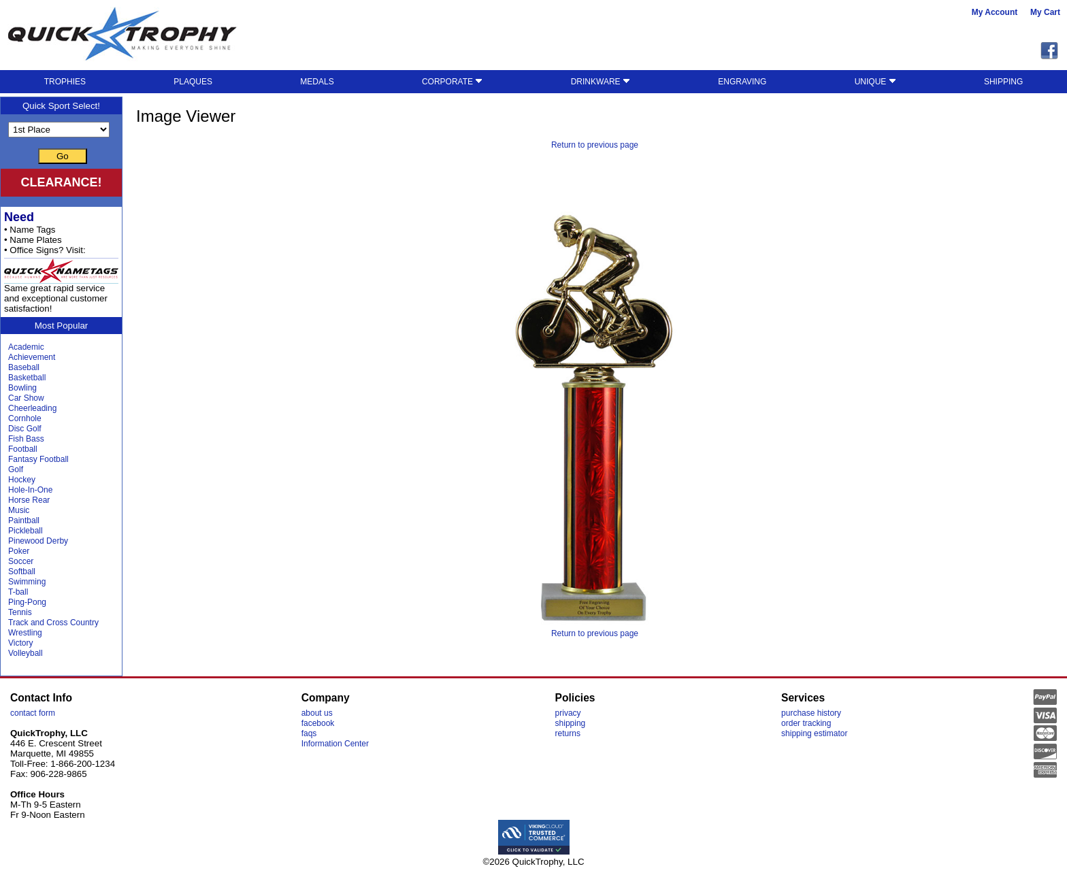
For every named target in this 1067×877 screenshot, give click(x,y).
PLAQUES (193, 81)
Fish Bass (26, 439)
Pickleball (25, 530)
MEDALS (316, 81)
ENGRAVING (742, 81)
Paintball (23, 520)
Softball (21, 571)
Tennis (20, 612)
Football (22, 449)
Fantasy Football (38, 459)
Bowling (22, 388)
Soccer (20, 561)
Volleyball (25, 653)
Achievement (31, 357)
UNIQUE (875, 81)
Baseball (23, 367)
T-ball (18, 592)
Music (18, 510)
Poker (18, 551)
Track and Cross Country (53, 622)
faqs (309, 733)
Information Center (335, 743)
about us (317, 713)
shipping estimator (814, 733)
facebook (318, 723)
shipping (570, 723)
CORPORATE (452, 81)
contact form (32, 713)
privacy (568, 713)
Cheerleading (32, 408)
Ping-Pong (27, 602)
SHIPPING (1003, 81)
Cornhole (25, 418)
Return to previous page (594, 145)
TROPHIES (65, 81)
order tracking (806, 723)
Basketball (27, 377)
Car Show (26, 398)
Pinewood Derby (38, 541)
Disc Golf (25, 428)
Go (62, 156)
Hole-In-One (30, 490)
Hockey (21, 479)
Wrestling (25, 633)
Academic (26, 347)
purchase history (811, 713)
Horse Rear (29, 500)
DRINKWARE (600, 81)
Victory (20, 643)
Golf (15, 469)
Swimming (27, 581)
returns (567, 733)
